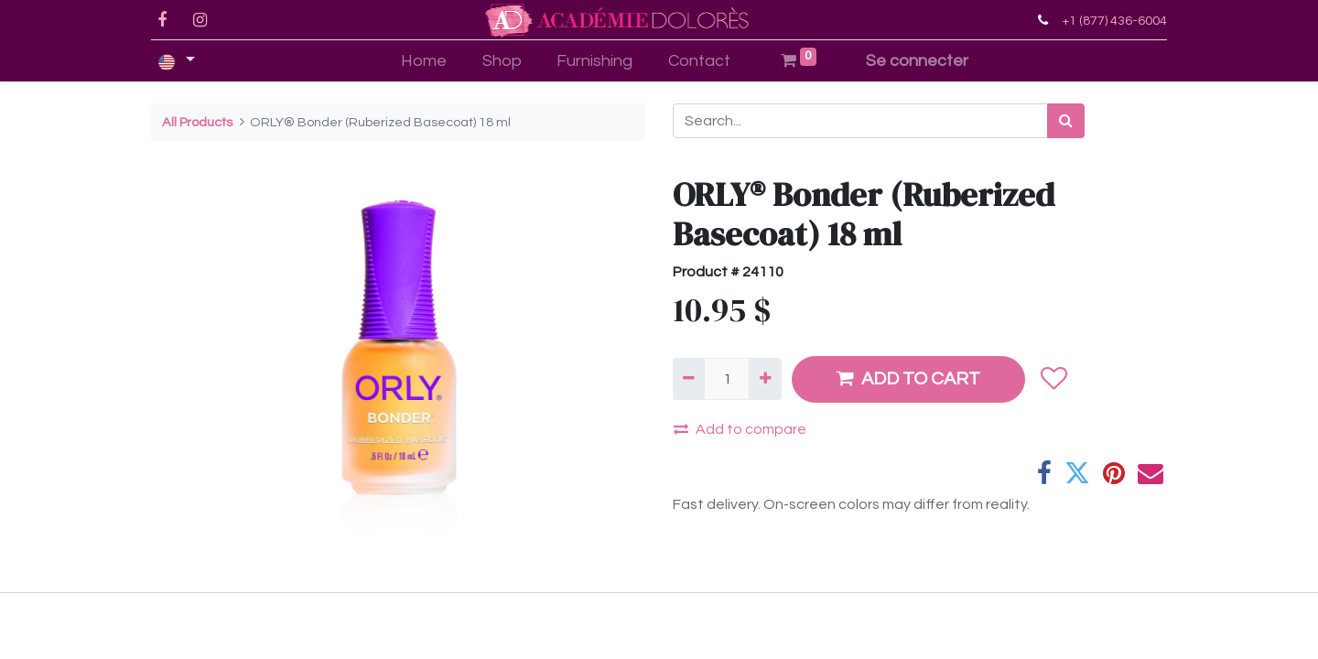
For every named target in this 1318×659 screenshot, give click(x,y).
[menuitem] (423, 60)
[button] (1053, 379)
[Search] (1066, 120)
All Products (197, 122)
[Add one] (765, 379)
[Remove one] (689, 379)
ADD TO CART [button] (908, 378)
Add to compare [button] (740, 429)
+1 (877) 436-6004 (1114, 20)
